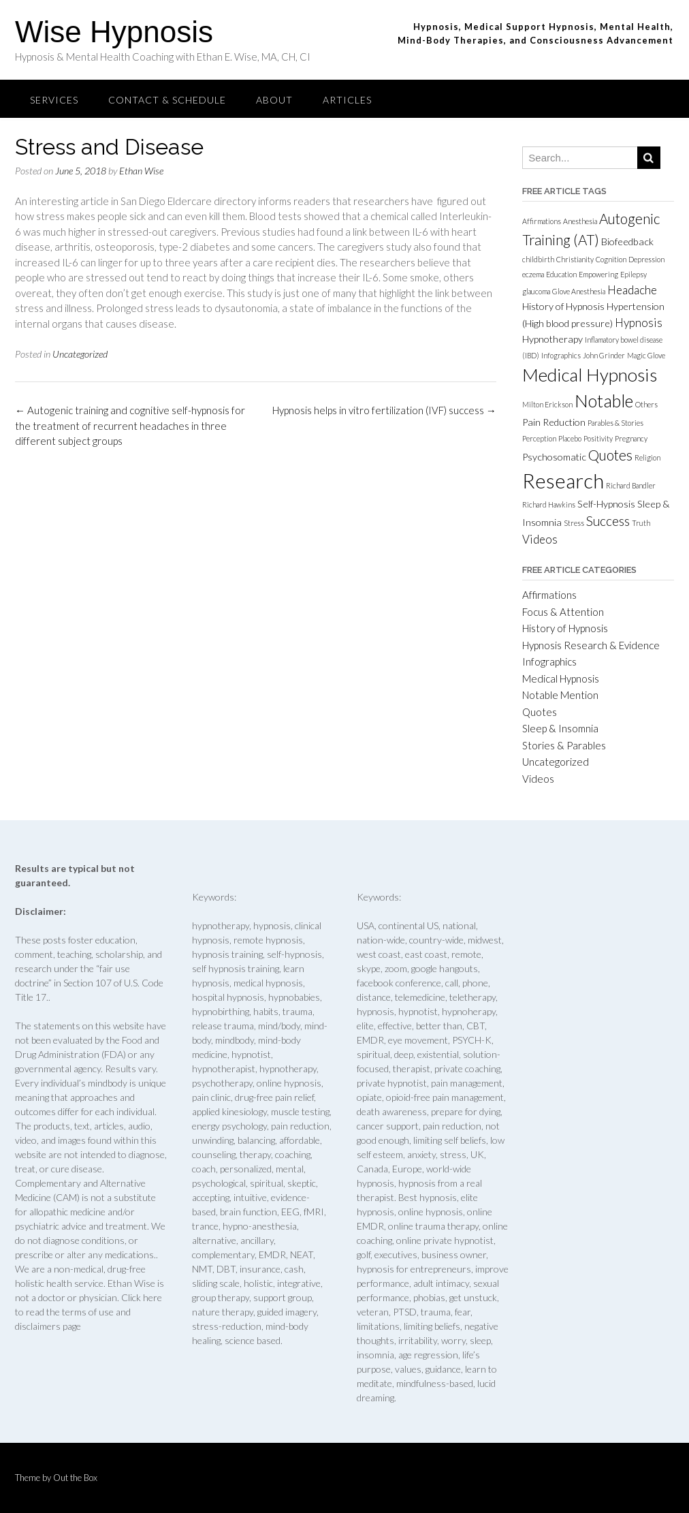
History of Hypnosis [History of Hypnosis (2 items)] (563, 306)
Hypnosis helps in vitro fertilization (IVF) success (384, 410)
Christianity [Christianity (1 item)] (575, 259)
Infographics (549, 661)
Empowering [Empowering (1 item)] (598, 274)
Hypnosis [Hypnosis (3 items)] (638, 322)
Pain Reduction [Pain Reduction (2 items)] (554, 422)
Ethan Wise (141, 170)
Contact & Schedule (167, 100)
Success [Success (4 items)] (608, 521)
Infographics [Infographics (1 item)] (561, 355)
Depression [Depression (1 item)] (646, 259)
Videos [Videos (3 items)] (540, 539)
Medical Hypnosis (560, 678)
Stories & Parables (564, 745)
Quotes (539, 712)
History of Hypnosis (565, 628)
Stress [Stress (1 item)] (574, 522)
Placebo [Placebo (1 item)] (569, 438)
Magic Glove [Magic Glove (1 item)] (646, 355)
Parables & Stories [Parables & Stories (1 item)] (615, 422)
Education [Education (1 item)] (561, 274)
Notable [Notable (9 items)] (604, 400)
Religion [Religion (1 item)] (647, 457)
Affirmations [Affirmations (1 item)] (541, 221)
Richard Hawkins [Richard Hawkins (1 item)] (548, 504)
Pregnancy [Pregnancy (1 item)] (631, 438)
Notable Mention (560, 695)
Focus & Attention (563, 612)
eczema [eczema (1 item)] (533, 274)
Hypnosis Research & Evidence (591, 645)
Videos (538, 779)
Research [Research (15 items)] (563, 481)
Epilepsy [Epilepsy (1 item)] (633, 274)
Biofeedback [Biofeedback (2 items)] (627, 241)
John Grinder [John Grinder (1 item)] (604, 355)
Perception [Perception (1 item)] (539, 438)
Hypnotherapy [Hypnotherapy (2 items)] (552, 339)
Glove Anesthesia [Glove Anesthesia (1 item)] (578, 291)
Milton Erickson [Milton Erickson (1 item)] (547, 404)
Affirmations (549, 595)
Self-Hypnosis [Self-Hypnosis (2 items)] (606, 504)
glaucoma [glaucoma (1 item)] (536, 291)
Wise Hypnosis (114, 31)
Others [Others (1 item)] (646, 404)
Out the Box (75, 1477)
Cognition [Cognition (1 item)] (611, 259)
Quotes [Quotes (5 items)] (610, 455)
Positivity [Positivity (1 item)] (598, 438)
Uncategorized (80, 354)
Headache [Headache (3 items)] (632, 290)
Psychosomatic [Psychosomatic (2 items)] (554, 457)
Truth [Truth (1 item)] (641, 522)
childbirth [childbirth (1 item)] (538, 259)
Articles (347, 100)
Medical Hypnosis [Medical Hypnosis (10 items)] (589, 375)
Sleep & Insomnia (560, 728)
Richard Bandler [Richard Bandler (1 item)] (631, 485)
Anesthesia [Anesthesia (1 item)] (580, 221)
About (274, 100)
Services (54, 100)
